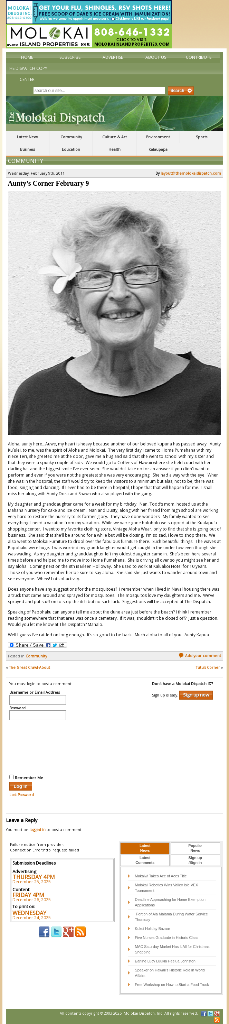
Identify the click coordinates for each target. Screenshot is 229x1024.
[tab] (145, 848)
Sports (201, 137)
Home (27, 57)
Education (71, 149)
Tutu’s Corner (208, 667)
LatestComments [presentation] (144, 860)
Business (27, 149)
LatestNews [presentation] (145, 847)
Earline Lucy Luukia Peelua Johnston (165, 961)
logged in (37, 829)
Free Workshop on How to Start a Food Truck (172, 985)
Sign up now (196, 695)
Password (17, 708)
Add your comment (200, 655)
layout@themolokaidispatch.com (191, 173)
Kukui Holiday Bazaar (152, 928)
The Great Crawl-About (29, 667)
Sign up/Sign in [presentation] (195, 860)
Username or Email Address (34, 693)
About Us (155, 57)
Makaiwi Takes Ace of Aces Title (161, 876)
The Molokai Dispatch (114, 113)
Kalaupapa (158, 149)
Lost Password (21, 794)
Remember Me (26, 777)
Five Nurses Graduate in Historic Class (167, 937)
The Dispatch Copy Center (27, 73)
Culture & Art (114, 137)
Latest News (27, 137)
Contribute (198, 57)
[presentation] (37, 746)
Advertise (113, 57)
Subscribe (69, 57)
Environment (158, 137)
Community (71, 137)
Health (114, 149)
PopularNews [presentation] (195, 847)
